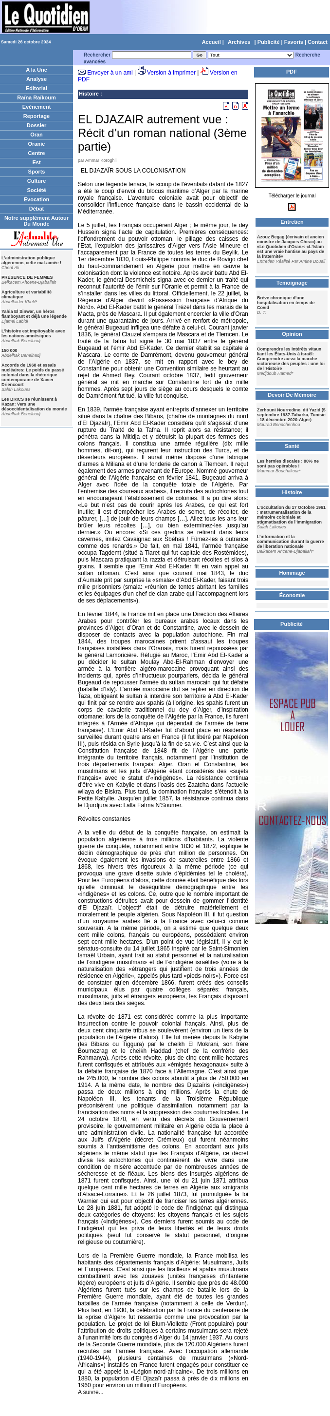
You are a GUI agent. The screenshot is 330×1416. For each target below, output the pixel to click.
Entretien (292, 222)
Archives (239, 42)
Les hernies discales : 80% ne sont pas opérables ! (288, 463)
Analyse (36, 79)
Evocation (37, 199)
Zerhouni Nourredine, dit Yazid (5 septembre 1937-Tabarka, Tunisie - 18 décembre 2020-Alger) (291, 414)
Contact (318, 42)
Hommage (292, 573)
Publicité (268, 42)
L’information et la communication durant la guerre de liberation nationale (290, 541)
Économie (292, 595)
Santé (292, 446)
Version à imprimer (171, 72)
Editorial (36, 88)
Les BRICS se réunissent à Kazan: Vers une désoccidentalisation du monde (34, 404)
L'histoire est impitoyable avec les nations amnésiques (33, 333)
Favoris (293, 42)
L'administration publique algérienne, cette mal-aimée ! (31, 260)
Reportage (36, 116)
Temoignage (292, 283)
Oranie (36, 144)
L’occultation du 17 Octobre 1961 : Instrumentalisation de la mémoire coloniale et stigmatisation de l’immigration (291, 514)
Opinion (292, 334)
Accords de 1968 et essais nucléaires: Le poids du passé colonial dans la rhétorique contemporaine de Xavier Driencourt (32, 375)
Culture (36, 181)
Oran (36, 134)
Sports (36, 172)
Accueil (211, 42)
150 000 (9, 350)
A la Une (36, 70)
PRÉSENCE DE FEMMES (27, 277)
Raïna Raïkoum (36, 97)
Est (36, 162)
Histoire (89, 94)
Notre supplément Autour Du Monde (36, 221)
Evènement (36, 107)
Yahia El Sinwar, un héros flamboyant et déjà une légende (34, 314)
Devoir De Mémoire (292, 395)
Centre (36, 153)
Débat (36, 209)
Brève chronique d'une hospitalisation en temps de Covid (286, 302)
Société (36, 190)
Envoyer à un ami (109, 72)
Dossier (36, 125)
